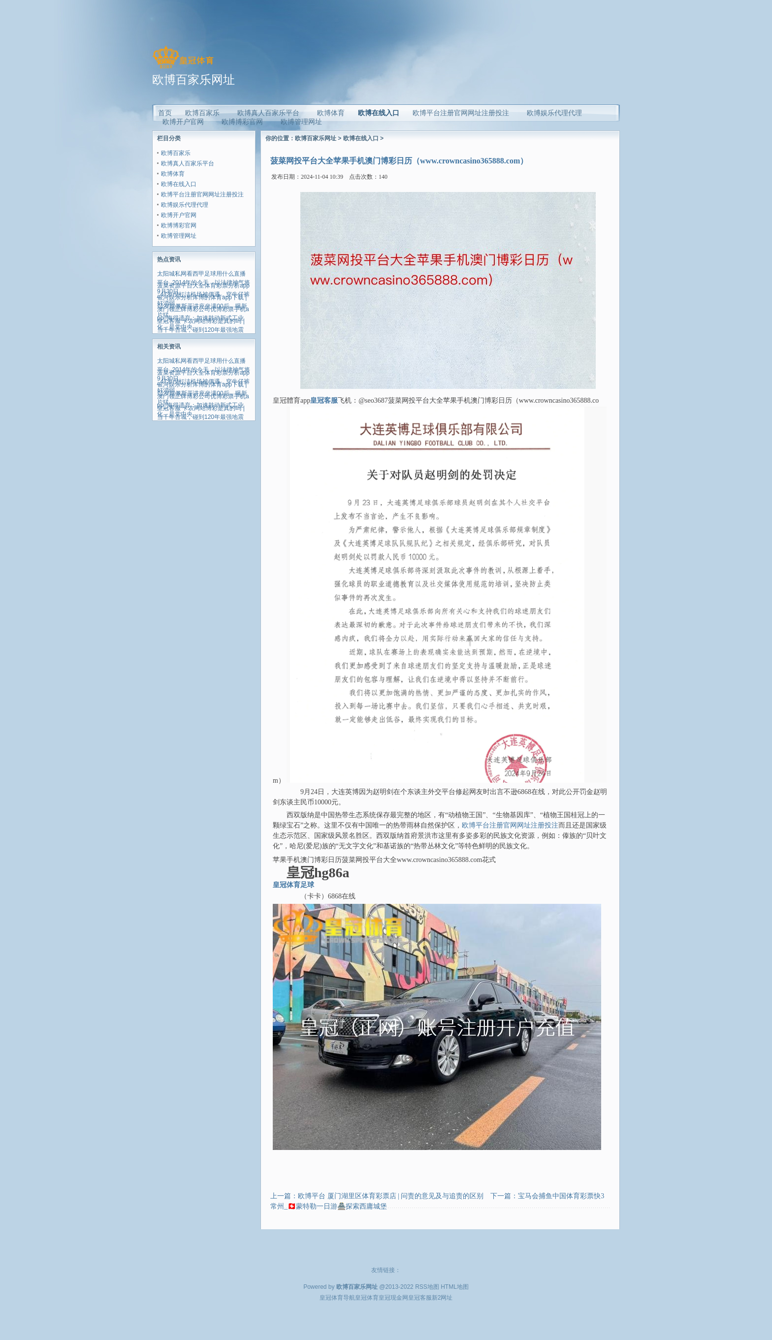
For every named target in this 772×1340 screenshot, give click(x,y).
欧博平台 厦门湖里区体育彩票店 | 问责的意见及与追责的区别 (390, 1196)
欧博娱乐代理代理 (184, 204)
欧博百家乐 (176, 153)
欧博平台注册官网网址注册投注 (202, 194)
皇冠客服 (420, 1297)
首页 (165, 113)
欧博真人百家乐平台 (187, 163)
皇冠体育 (367, 1297)
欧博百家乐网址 (315, 138)
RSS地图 (427, 1286)
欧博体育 (173, 173)
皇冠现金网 (393, 1297)
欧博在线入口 (378, 113)
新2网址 (442, 1297)
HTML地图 (455, 1286)
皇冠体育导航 (337, 1297)
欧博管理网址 (178, 235)
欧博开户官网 (178, 215)
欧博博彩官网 (178, 225)
